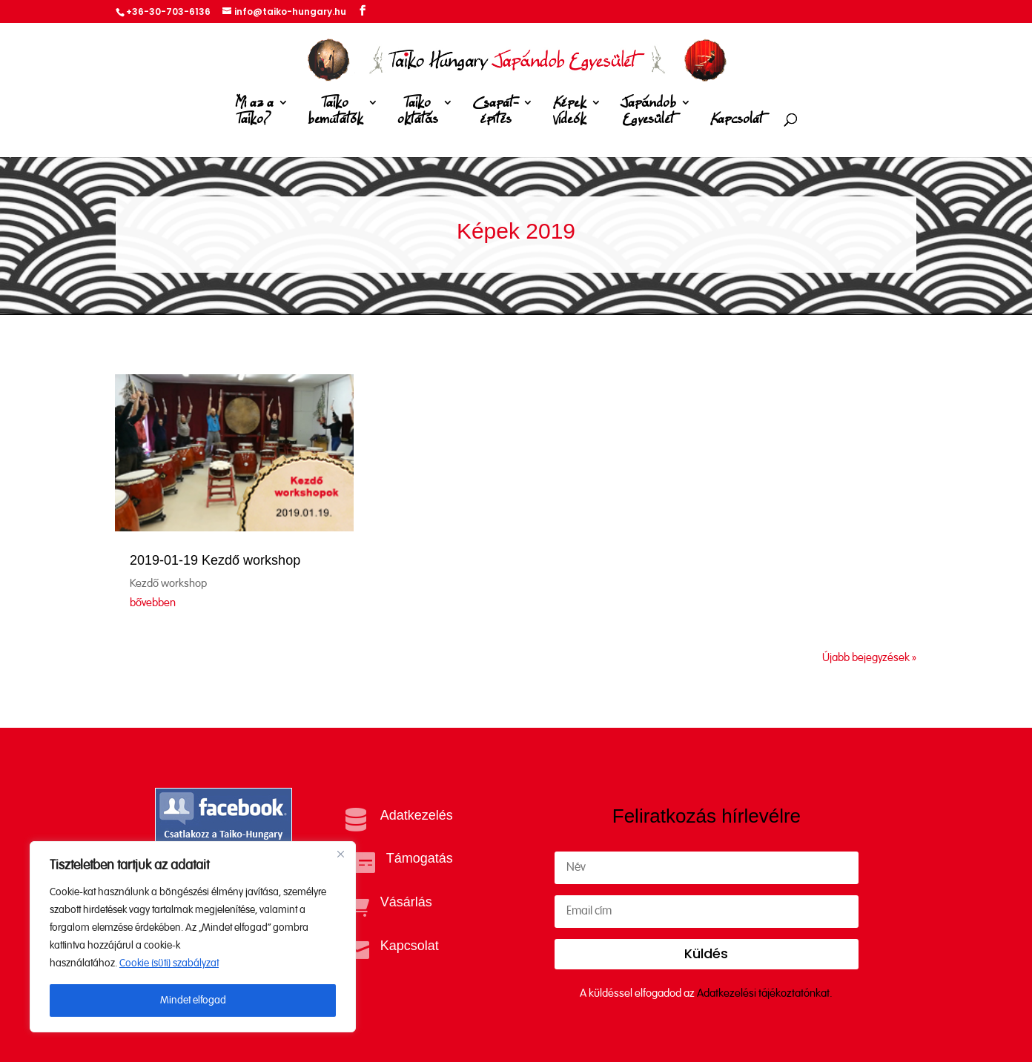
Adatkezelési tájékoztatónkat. (765, 993)
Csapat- (495, 113)
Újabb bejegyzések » (869, 657)
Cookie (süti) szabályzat (169, 963)
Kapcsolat (736, 119)
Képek (569, 113)
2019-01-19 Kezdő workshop (215, 560)
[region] (193, 936)
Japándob (648, 113)
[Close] (340, 854)
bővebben (153, 602)
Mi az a (254, 113)
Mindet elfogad (193, 1000)
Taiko (335, 113)
